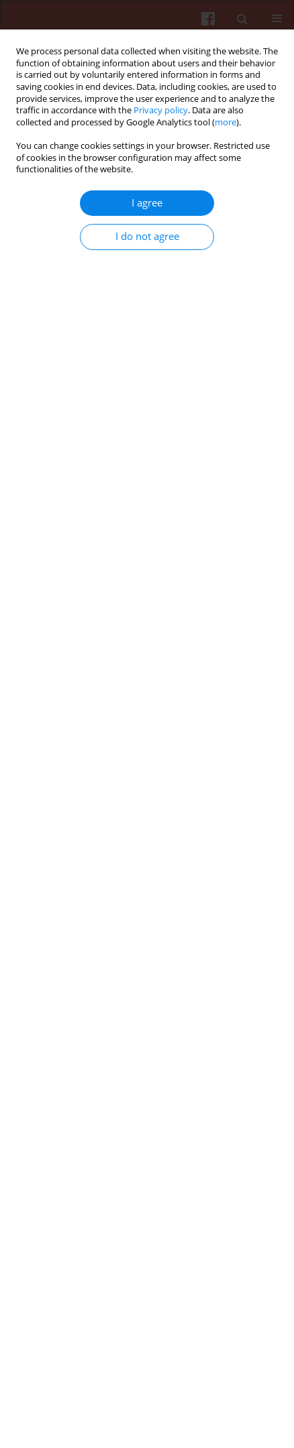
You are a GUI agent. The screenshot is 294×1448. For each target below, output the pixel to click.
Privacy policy (161, 110)
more (225, 122)
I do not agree (147, 236)
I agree (147, 203)
